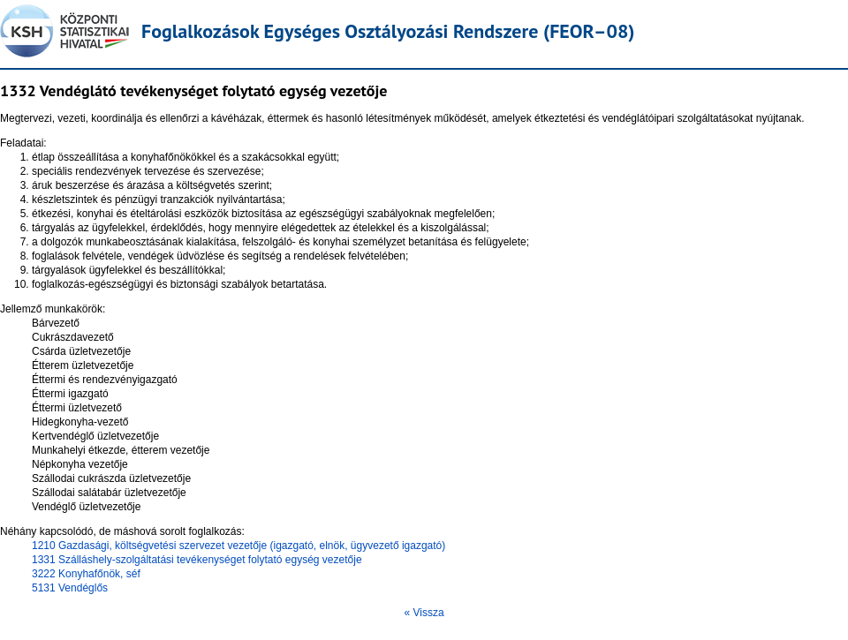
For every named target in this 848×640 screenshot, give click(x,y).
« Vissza (423, 612)
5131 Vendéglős (70, 588)
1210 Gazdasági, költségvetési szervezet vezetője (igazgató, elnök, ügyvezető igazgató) (238, 545)
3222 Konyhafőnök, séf (86, 574)
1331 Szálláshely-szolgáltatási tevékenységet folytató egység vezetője (197, 559)
